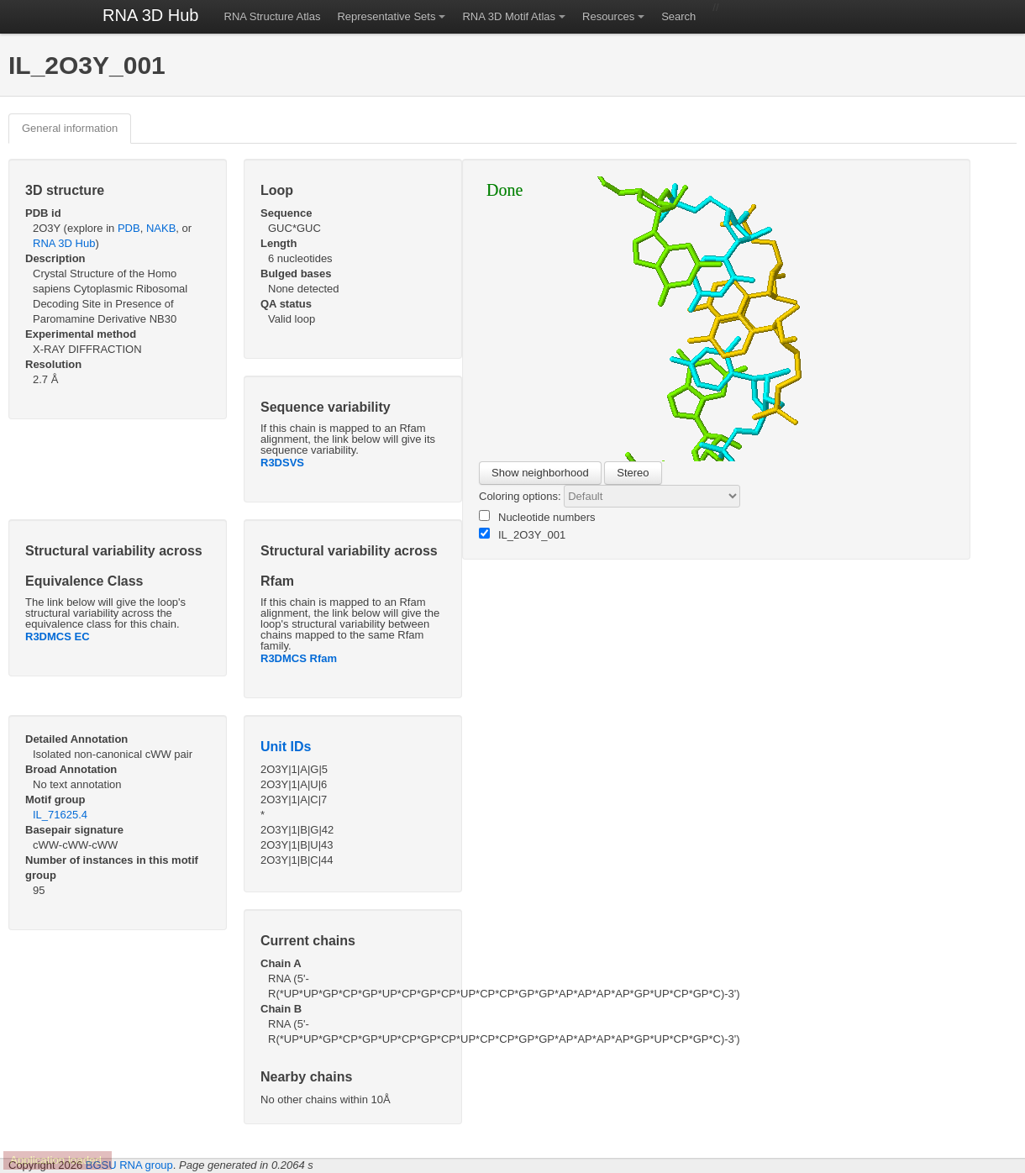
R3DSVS (282, 462)
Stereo (633, 472)
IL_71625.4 (60, 814)
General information (70, 128)
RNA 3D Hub (150, 15)
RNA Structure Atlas (272, 16)
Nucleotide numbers (537, 516)
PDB (129, 228)
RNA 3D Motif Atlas (508, 16)
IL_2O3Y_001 (522, 534)
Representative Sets (386, 16)
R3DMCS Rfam (298, 658)
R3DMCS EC (57, 636)
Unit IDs (285, 746)
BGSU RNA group (129, 1165)
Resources (608, 16)
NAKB (161, 228)
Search (678, 16)
